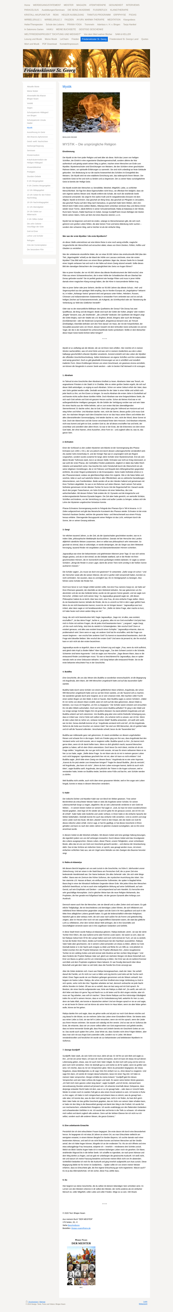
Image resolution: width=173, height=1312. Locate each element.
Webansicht (143, 1304)
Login (145, 1302)
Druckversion (32, 1302)
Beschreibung (74, 1225)
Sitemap (42, 1302)
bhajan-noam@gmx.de (81, 1228)
